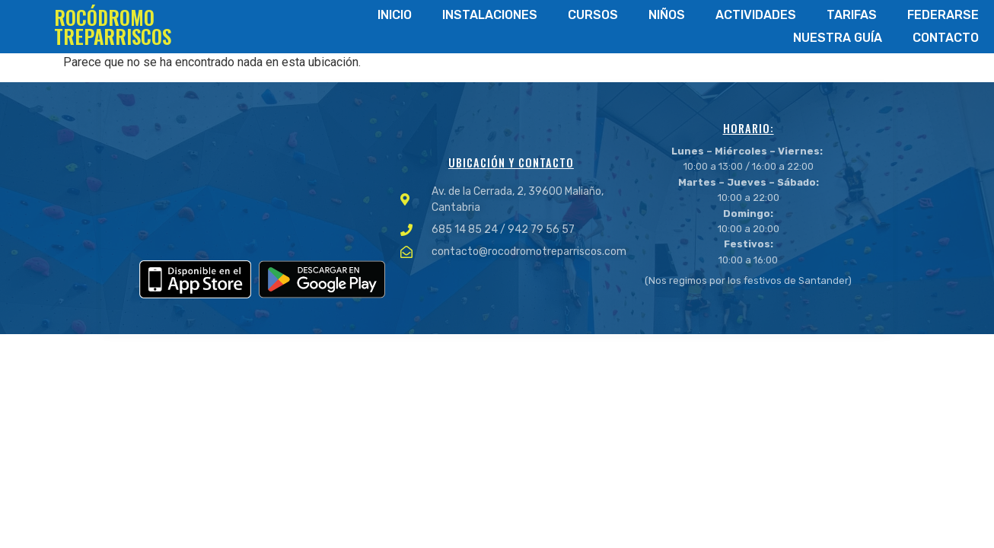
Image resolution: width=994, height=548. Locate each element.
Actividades (755, 15)
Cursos (593, 15)
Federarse (943, 15)
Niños (666, 15)
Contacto (946, 37)
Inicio (395, 15)
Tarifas (852, 15)
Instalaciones (489, 15)
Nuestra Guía (837, 37)
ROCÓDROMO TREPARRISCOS (112, 26)
